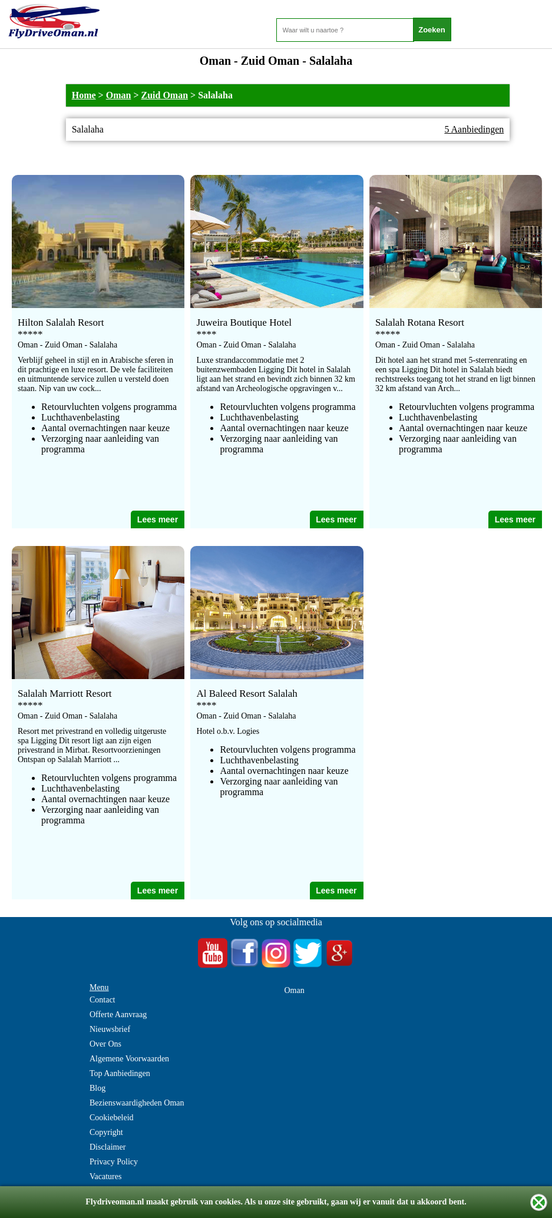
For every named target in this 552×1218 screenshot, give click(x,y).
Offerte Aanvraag (118, 1014)
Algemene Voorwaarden (129, 1058)
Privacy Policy (114, 1161)
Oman (118, 95)
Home (84, 95)
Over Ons (105, 1044)
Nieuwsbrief (110, 1029)
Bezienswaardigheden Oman (137, 1102)
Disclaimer (107, 1147)
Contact (102, 999)
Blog (97, 1088)
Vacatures (105, 1176)
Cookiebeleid (112, 1117)
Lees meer (157, 519)
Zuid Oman (165, 95)
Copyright (106, 1132)
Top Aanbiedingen (120, 1073)
